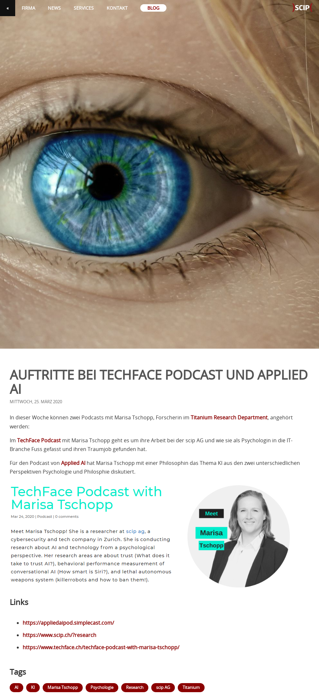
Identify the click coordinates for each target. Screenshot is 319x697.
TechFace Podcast (39, 440)
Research (135, 687)
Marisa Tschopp (63, 687)
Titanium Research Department (229, 417)
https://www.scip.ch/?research (59, 635)
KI (33, 687)
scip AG (163, 687)
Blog (153, 8)
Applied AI (73, 462)
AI (16, 687)
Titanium (191, 687)
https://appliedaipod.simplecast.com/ (68, 622)
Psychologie (101, 687)
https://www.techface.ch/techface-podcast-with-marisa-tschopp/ (101, 647)
